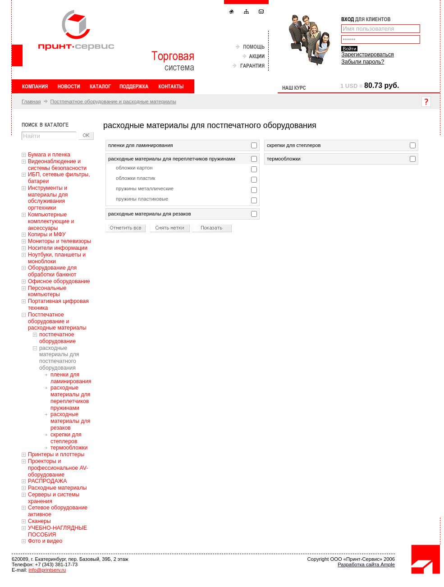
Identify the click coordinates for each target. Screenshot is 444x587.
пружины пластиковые (142, 199)
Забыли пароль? (362, 62)
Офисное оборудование (59, 281)
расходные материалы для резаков (70, 421)
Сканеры (39, 521)
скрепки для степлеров (66, 438)
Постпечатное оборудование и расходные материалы (113, 101)
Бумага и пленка (49, 154)
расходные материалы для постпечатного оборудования (59, 358)
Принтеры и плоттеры (56, 454)
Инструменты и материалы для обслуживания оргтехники (48, 198)
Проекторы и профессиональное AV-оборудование (58, 468)
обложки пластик (135, 178)
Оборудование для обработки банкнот (52, 271)
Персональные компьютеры (47, 291)
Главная (31, 101)
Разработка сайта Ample (366, 564)
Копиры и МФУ (47, 234)
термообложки (68, 448)
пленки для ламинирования (70, 378)
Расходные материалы (57, 488)
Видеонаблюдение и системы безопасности (57, 164)
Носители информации (57, 248)
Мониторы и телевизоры (59, 241)
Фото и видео (45, 541)
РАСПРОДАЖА (47, 481)
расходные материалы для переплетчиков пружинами (70, 398)
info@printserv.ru (47, 570)
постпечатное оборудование (57, 337)
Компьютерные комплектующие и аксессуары (51, 221)
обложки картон (134, 167)
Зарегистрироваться (367, 54)
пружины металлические (145, 188)
